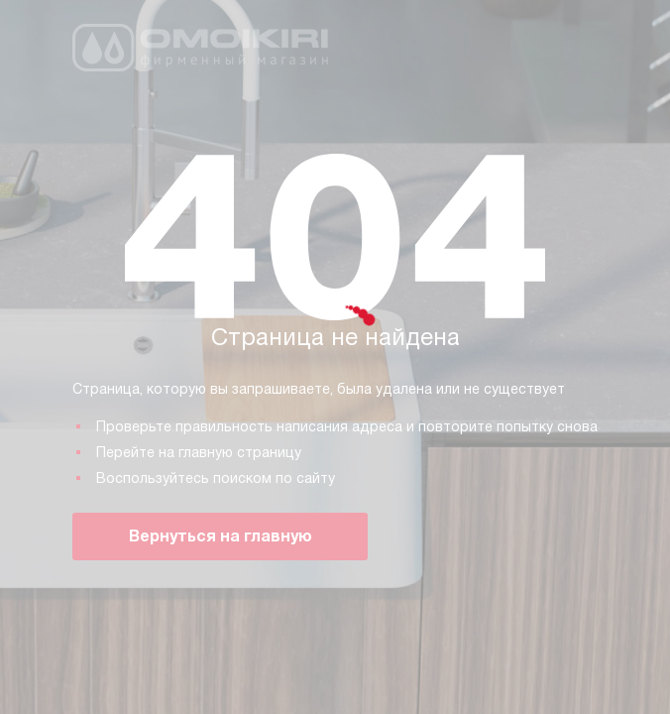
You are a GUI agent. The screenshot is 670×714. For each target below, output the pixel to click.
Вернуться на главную (220, 536)
